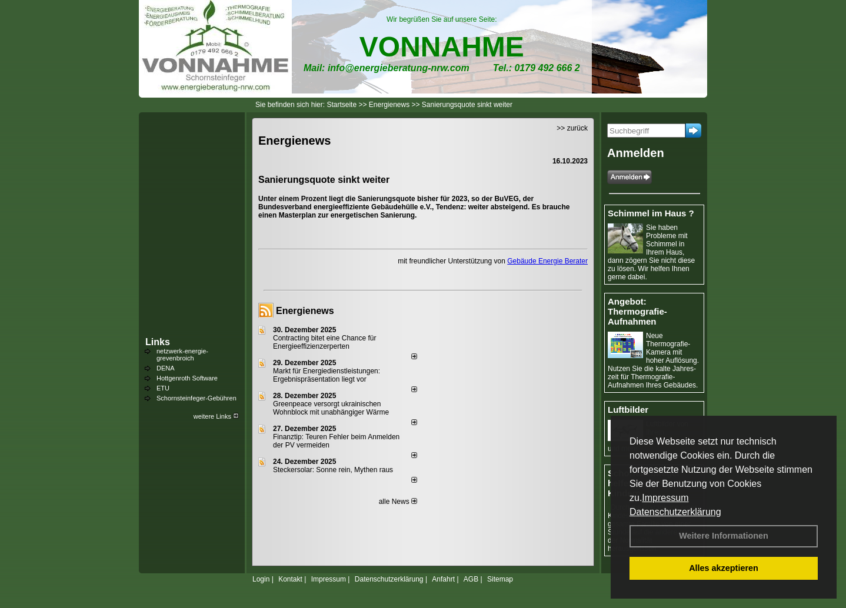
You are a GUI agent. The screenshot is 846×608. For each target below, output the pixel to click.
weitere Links (216, 416)
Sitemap (500, 579)
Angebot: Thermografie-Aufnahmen (637, 311)
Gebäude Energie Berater (547, 261)
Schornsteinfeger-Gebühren (196, 398)
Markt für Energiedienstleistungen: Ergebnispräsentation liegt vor (326, 375)
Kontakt (290, 579)
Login (260, 579)
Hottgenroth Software (187, 378)
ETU (162, 388)
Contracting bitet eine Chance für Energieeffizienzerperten (324, 342)
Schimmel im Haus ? (651, 213)
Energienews (305, 311)
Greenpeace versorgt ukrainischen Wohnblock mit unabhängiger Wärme (331, 408)
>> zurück (572, 128)
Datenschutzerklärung (675, 512)
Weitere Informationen (723, 535)
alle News (398, 501)
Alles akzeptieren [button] (723, 568)
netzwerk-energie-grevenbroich (182, 355)
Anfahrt (443, 579)
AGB (471, 579)
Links (157, 342)
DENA (165, 368)
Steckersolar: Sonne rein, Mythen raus (333, 470)
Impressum (665, 498)
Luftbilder (628, 410)
